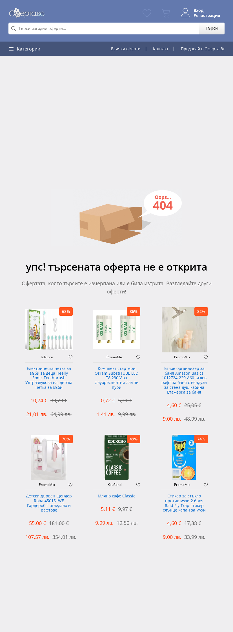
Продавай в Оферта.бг (203, 48)
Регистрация (207, 15)
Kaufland (114, 485)
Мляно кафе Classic (116, 496)
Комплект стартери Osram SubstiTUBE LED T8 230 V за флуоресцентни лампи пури (117, 378)
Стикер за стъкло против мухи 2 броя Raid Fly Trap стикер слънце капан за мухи (184, 503)
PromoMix (114, 357)
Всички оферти (126, 48)
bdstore (47, 357)
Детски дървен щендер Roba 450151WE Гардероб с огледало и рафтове (49, 503)
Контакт (160, 48)
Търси (212, 28)
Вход (198, 10)
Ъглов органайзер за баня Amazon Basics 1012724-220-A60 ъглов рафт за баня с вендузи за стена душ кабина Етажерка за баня (184, 380)
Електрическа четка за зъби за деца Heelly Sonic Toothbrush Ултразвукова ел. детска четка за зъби (48, 378)
